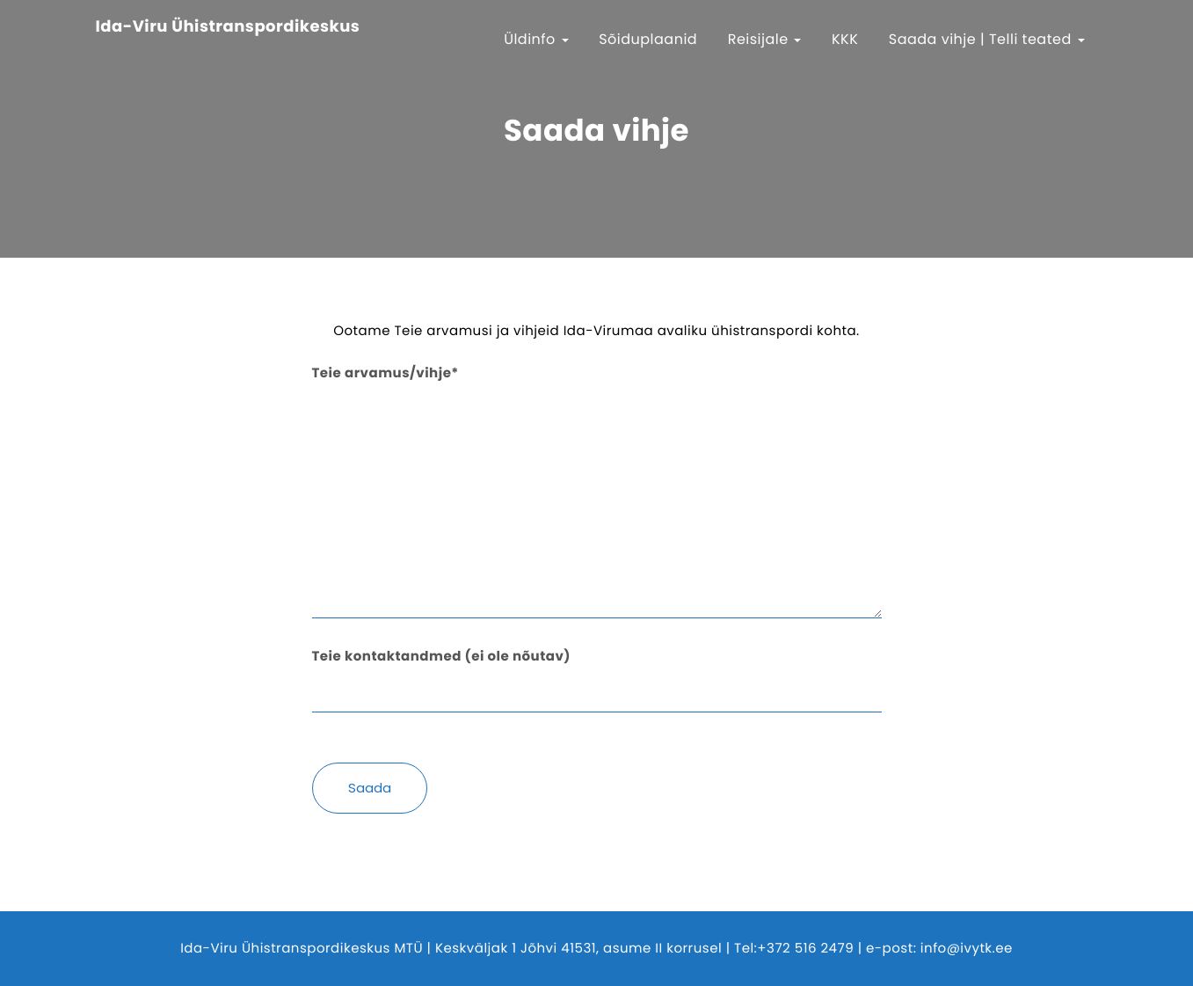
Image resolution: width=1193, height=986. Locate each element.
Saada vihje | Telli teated (987, 39)
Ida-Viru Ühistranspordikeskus (228, 27)
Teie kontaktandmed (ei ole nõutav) (597, 673)
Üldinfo (536, 39)
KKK (845, 39)
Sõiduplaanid (648, 39)
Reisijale (765, 39)
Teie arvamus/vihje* (597, 494)
